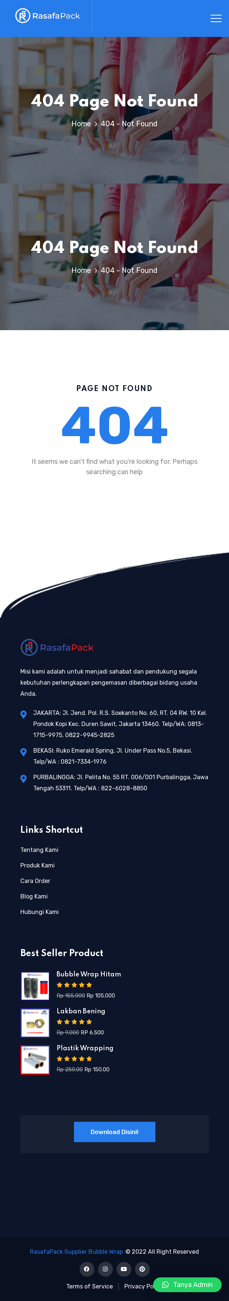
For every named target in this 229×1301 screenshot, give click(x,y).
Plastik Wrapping (85, 1048)
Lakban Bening (81, 1011)
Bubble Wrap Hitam (89, 974)
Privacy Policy (143, 1286)
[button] (187, 1284)
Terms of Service (89, 1286)
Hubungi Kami (39, 911)
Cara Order (35, 880)
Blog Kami (34, 896)
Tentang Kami (39, 849)
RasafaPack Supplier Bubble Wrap (76, 1251)
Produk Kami (37, 865)
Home (83, 123)
